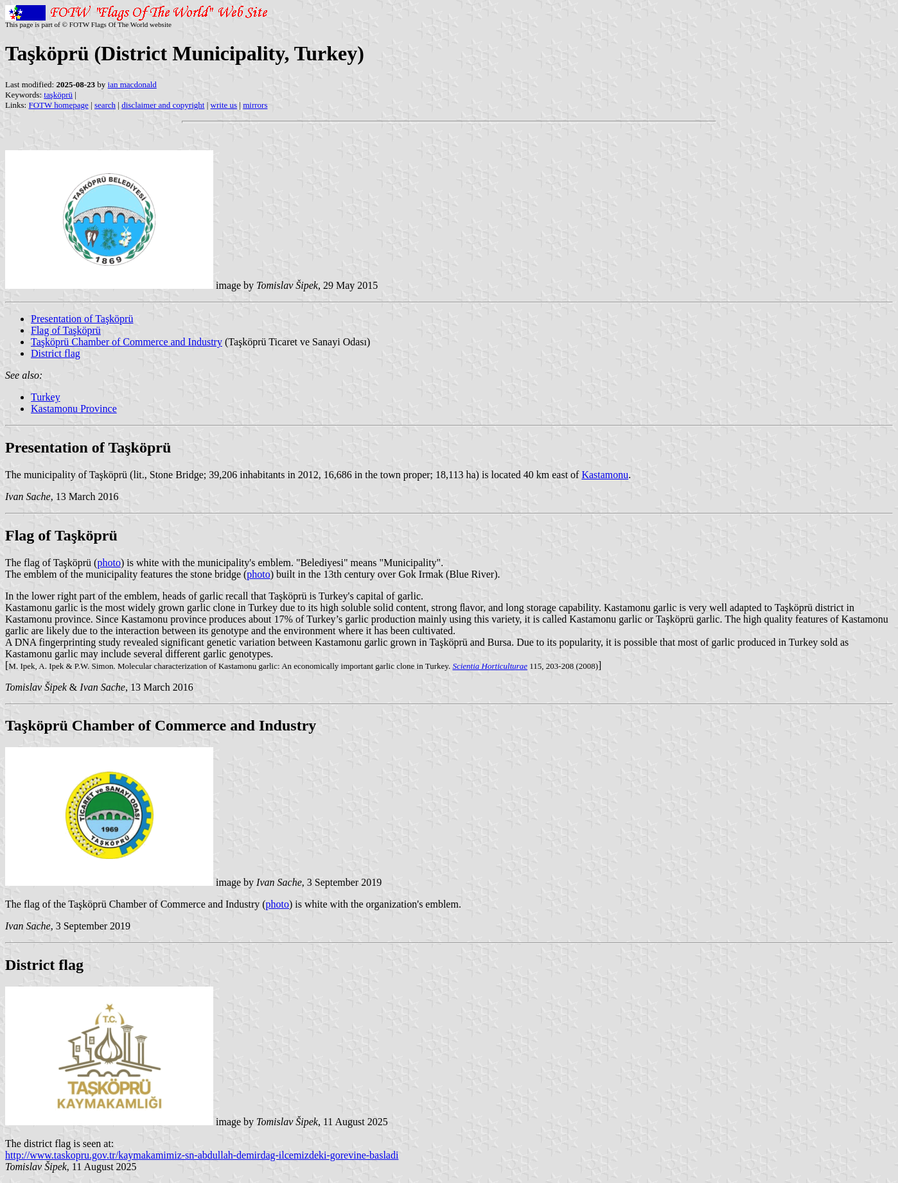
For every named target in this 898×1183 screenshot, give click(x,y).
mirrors (255, 105)
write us (224, 105)
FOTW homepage (58, 105)
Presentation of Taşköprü (82, 318)
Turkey (45, 397)
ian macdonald (132, 84)
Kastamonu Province (74, 408)
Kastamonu (604, 474)
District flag (55, 353)
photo (108, 562)
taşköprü (58, 94)
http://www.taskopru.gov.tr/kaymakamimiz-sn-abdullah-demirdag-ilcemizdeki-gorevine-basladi (201, 1155)
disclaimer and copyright (162, 105)
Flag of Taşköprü (66, 330)
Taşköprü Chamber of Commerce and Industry (126, 341)
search (105, 105)
